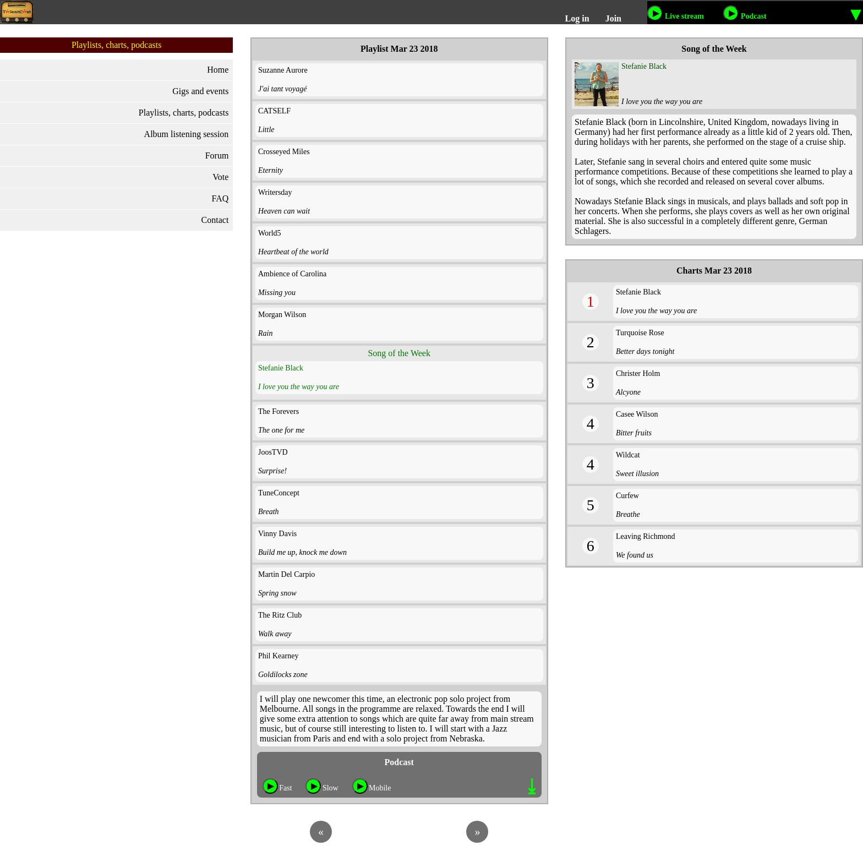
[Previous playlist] (321, 832)
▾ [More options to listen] (855, 13)
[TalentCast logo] (17, 12)
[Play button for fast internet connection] (270, 786)
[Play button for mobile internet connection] (360, 786)
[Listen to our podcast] (731, 13)
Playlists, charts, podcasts (184, 112)
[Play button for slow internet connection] (313, 786)
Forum (217, 155)
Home (217, 69)
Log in (577, 18)
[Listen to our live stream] (655, 13)
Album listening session (186, 134)
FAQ (220, 198)
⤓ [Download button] (531, 786)
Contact (215, 220)
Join (613, 18)
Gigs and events (200, 91)
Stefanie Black (644, 66)
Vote (220, 177)
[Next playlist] (477, 832)
